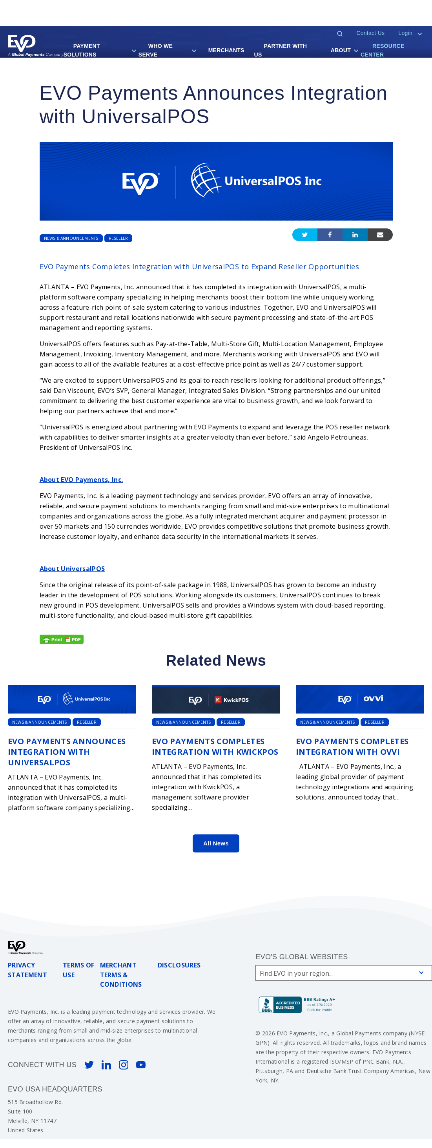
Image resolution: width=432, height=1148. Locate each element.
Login (405, 33)
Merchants (226, 50)
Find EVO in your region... (296, 973)
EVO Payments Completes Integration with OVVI (352, 746)
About (341, 50)
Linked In (106, 1065)
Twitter (89, 1065)
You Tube (141, 1065)
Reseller (118, 238)
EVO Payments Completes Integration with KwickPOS (215, 746)
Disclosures (179, 965)
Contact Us (370, 33)
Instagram (123, 1065)
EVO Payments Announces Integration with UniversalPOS (67, 752)
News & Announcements (71, 238)
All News (216, 843)
